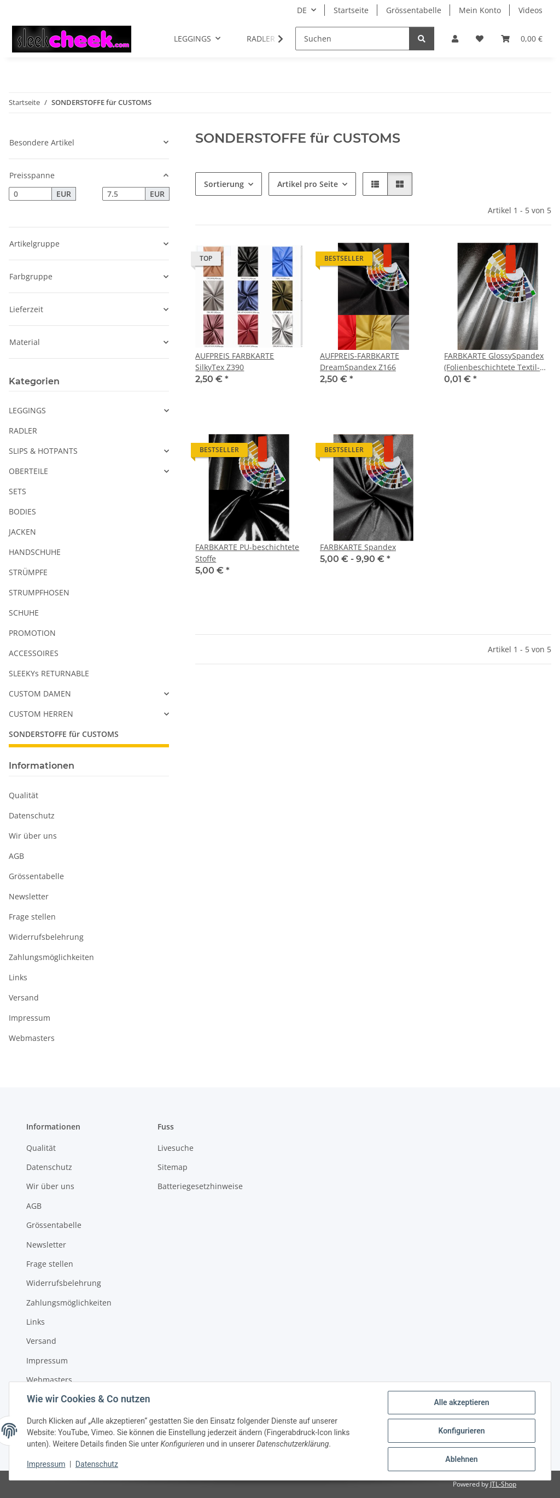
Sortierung (224, 184)
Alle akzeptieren (461, 1402)
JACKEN (22, 531)
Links (18, 977)
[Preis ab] (30, 194)
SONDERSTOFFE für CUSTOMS (64, 734)
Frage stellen (32, 916)
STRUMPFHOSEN (39, 592)
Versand (24, 997)
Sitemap (173, 1167)
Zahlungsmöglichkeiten (51, 957)
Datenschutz (96, 1464)
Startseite (351, 10)
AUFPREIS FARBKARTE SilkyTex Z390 (234, 361)
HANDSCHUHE (35, 552)
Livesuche (176, 1148)
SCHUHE (24, 612)
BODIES (22, 511)
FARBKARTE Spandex (358, 547)
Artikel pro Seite (307, 184)
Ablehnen (461, 1459)
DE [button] (302, 10)
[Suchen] (352, 38)
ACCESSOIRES (34, 653)
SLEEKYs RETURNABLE (49, 673)
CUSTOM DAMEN (40, 693)
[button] (455, 38)
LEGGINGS (27, 410)
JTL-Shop (503, 1484)
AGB (16, 856)
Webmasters (32, 1038)
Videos (530, 10)
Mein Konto (480, 10)
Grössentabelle (413, 10)
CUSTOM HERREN (41, 714)
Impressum (46, 1464)
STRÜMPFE (28, 572)
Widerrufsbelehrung (46, 937)
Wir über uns (33, 835)
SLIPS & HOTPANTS (43, 451)
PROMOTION (32, 633)
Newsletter (29, 896)
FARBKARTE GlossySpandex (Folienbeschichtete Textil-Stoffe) (494, 361)
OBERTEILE (28, 471)
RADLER (23, 430)
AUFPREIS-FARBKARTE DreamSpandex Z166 (359, 361)
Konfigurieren (461, 1430)
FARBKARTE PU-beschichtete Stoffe (247, 553)
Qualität (23, 795)
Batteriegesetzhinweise (200, 1186)
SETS (17, 491)
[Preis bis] (123, 194)
